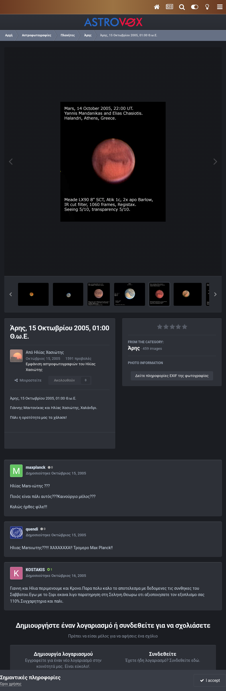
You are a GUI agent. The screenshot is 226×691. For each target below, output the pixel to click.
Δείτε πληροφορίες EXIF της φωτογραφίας (172, 376)
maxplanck (35, 467)
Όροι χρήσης (10, 684)
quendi (32, 529)
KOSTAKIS (35, 569)
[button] (10, 294)
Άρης (134, 348)
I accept (210, 680)
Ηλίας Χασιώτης (49, 352)
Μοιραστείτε (28, 380)
